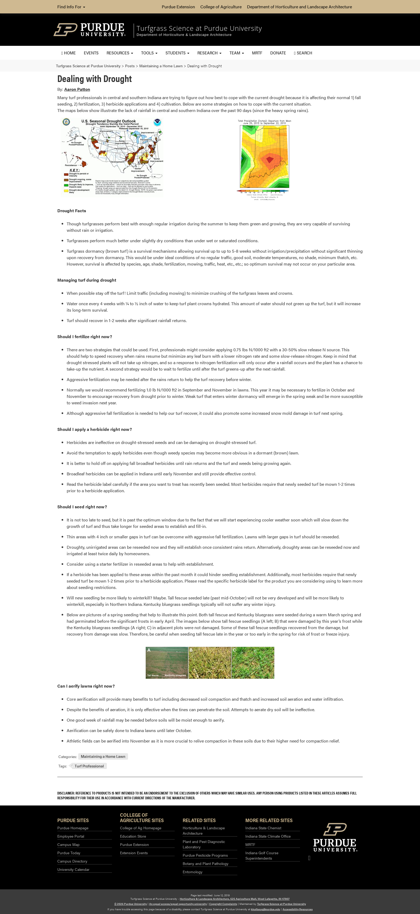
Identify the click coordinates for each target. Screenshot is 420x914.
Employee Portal (70, 836)
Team (237, 53)
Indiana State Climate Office (268, 836)
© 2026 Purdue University (130, 904)
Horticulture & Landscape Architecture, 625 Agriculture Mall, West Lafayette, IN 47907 (235, 899)
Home (68, 53)
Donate (278, 53)
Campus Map (68, 844)
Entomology (192, 871)
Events (91, 53)
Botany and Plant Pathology (205, 863)
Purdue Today (68, 852)
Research (209, 53)
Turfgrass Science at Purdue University (281, 904)
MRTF (257, 53)
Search (303, 53)
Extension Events (134, 852)
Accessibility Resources (298, 909)
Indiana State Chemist (263, 827)
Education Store (133, 836)
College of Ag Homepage (140, 827)
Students (177, 53)
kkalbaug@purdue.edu (265, 909)
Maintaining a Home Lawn (103, 756)
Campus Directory (72, 861)
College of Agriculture (221, 6)
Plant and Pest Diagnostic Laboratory (204, 844)
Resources (120, 53)
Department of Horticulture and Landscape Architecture (299, 6)
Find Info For (71, 6)
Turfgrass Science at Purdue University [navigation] (199, 28)
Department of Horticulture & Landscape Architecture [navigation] (184, 35)
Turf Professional (89, 765)
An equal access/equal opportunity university (178, 904)
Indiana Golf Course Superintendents (261, 855)
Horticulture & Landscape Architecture (204, 830)
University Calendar (73, 869)
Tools (149, 53)
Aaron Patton (77, 89)
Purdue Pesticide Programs (205, 855)
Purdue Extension (178, 6)
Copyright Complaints (223, 904)
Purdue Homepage (72, 827)
